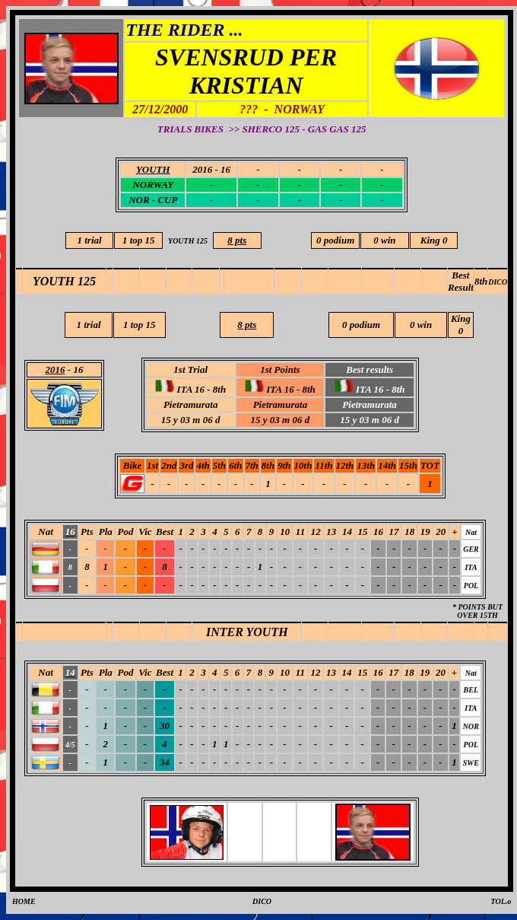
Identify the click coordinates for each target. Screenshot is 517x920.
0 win (384, 240)
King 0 (434, 240)
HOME (24, 901)
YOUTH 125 (64, 281)
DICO (497, 282)
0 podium (335, 240)
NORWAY (152, 184)
